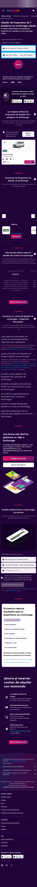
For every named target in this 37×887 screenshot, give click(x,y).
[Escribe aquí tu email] (20, 570)
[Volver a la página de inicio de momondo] (13, 11)
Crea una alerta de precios (18, 731)
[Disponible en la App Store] (29, 101)
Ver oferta (29, 162)
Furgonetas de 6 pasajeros (19, 363)
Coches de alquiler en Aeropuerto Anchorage (18, 659)
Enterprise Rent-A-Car (16, 349)
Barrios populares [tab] (10, 624)
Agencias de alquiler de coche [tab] (14, 629)
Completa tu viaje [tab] (10, 643)
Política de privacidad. (14, 590)
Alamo (26, 349)
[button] (3, 10)
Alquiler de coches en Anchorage (17, 785)
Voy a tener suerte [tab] (11, 647)
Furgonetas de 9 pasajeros (19, 365)
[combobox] (12, 40)
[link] (16, 237)
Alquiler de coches (6, 781)
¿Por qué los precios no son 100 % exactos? (19, 773)
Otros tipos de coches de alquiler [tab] (16, 638)
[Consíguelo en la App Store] (18, 856)
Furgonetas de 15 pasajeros (9, 369)
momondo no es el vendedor (19, 766)
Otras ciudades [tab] (10, 633)
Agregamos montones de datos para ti (19, 770)
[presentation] (29, 101)
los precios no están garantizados (17, 760)
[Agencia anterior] (4, 216)
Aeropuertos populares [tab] (12, 620)
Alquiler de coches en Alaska (17, 783)
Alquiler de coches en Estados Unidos (23, 781)
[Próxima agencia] (33, 216)
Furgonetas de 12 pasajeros (20, 367)
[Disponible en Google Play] (17, 101)
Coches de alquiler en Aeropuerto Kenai (16, 662)
